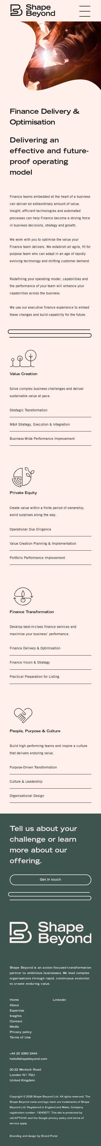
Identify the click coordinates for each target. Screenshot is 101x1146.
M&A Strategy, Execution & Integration (40, 424)
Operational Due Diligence (30, 529)
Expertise (17, 1011)
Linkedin (59, 1000)
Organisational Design (27, 795)
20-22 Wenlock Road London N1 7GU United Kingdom (25, 1075)
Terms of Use (20, 1038)
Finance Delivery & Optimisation (35, 648)
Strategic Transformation (28, 410)
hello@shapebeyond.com (28, 1059)
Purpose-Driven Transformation (33, 767)
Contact (16, 1021)
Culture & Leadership (26, 781)
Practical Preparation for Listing (34, 676)
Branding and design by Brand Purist (34, 1136)
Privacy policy (21, 1032)
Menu (76, 11)
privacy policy (57, 1118)
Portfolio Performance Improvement (37, 557)
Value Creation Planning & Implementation (43, 543)
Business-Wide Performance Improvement (42, 438)
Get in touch (50, 879)
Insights (16, 1016)
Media (14, 1027)
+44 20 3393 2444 (23, 1054)
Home (14, 1000)
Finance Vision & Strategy (30, 662)
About (14, 1005)
